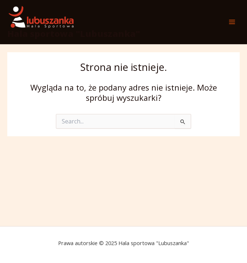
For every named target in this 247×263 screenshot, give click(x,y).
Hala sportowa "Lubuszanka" (73, 33)
